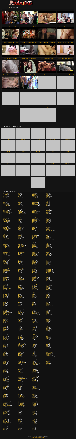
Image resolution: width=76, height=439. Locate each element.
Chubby (4, 364)
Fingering (19, 276)
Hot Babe (19, 368)
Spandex (47, 219)
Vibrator (47, 327)
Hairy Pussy (20, 338)
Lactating (19, 421)
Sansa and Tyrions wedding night (47, 58)
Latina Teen (19, 427)
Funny (19, 302)
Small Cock (48, 206)
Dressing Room (20, 217)
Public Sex (33, 364)
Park (33, 328)
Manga (33, 242)
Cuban (4, 403)
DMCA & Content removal (37, 437)
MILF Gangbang (34, 235)
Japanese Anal (20, 395)
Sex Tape (33, 421)
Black (4, 305)
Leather (19, 428)
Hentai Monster (20, 351)
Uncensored (48, 314)
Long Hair (33, 227)
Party (33, 330)
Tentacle (47, 276)
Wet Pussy (48, 343)
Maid (33, 239)
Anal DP (4, 222)
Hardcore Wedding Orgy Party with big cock (47, 42)
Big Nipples (5, 295)
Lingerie (33, 221)
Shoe (33, 427)
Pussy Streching (34, 377)
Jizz (18, 412)
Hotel (18, 370)
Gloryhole (19, 318)
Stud (47, 245)
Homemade (19, 361)
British (4, 326)
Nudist (33, 297)
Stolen (47, 234)
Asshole (4, 261)
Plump (33, 351)
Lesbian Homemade (35, 204)
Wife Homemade (49, 352)
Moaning (33, 272)
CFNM (4, 343)
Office (33, 305)
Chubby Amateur (6, 365)
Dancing (19, 194)
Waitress (47, 335)
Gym (18, 330)
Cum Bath (5, 407)
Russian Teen (34, 404)
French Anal (20, 296)
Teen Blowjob (48, 269)
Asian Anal (5, 244)
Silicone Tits (48, 196)
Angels (4, 234)
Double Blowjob (20, 212)
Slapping (47, 201)
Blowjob (4, 311)
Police (33, 352)
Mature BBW (34, 255)
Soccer (47, 211)
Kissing (19, 418)
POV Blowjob (34, 322)
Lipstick (33, 222)
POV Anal (33, 321)
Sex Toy (33, 422)
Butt (4, 337)
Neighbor (33, 293)
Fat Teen (19, 262)
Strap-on (47, 238)
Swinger (47, 256)
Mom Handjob (34, 278)
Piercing (33, 344)
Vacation (47, 323)
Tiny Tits (47, 288)
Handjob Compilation (21, 344)
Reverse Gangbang (35, 389)
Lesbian (33, 193)
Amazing (4, 214)
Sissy (47, 197)
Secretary (33, 412)
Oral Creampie (34, 312)
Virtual (47, 331)
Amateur (4, 203)
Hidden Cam (20, 352)
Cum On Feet (5, 420)
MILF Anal (33, 234)
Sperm (47, 222)
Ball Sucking (5, 279)
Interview (19, 386)
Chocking (4, 363)
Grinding (19, 327)
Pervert (33, 338)
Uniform (47, 319)
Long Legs (33, 228)
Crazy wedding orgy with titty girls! (10, 26)
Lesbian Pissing (34, 213)
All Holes (4, 202)
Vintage (47, 328)
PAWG (33, 319)
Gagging (19, 304)
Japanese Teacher (21, 405)
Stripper (47, 243)
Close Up (4, 376)
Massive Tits (34, 246)
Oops (33, 310)
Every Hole (19, 236)
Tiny (47, 286)
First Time (19, 277)
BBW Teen (5, 269)
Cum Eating (5, 411)
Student (47, 246)
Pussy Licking (34, 372)
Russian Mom (34, 403)
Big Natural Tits (5, 294)
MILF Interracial (34, 236)
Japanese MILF (20, 401)
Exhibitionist (20, 239)
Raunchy (33, 379)
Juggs (19, 413)
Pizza (33, 347)
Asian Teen (5, 253)
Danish (19, 195)
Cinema (4, 370)
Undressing (48, 318)
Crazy (4, 397)
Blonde (4, 309)
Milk (32, 268)
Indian (19, 379)
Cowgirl (4, 396)
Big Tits (4, 297)
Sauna (33, 407)
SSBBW (33, 405)
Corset (4, 389)
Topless (47, 298)
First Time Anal (20, 278)
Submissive (48, 247)
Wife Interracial (48, 353)
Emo (18, 230)
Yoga (47, 362)
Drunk (19, 218)
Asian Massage (5, 252)
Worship (47, 360)
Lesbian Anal (34, 194)
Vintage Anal (48, 329)
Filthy (18, 273)
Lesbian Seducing (35, 214)
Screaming (33, 411)
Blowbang (5, 310)
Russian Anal (34, 401)
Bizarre (4, 304)
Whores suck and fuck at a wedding (10, 9)
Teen (47, 267)
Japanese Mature (20, 403)
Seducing (33, 413)
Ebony (19, 222)
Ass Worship (5, 260)
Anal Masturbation (6, 228)
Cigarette (4, 369)
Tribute (47, 303)
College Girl (5, 381)
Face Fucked (20, 248)
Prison (33, 360)
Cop (4, 388)
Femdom (19, 267)
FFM (18, 247)
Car (4, 347)
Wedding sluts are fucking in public (28, 9)
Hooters (19, 364)
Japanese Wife (20, 407)
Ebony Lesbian (20, 227)
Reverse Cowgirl (34, 388)
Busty (4, 331)
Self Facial (33, 414)
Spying (47, 228)
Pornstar (33, 355)
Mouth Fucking (34, 284)
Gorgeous (19, 321)
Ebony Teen (19, 229)
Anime (4, 236)
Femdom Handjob (20, 268)
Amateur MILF (5, 210)
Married (33, 243)
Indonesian (19, 381)
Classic (4, 371)
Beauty (4, 287)
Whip (47, 344)
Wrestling (47, 361)
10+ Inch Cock (5, 193)
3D (3, 195)
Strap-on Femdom (49, 239)
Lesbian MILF (34, 206)
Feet (18, 263)
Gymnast (19, 331)
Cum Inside (5, 415)
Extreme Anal (20, 244)
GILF (18, 303)
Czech (19, 193)
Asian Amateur (5, 243)
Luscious (33, 230)
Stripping (47, 244)
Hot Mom (19, 369)
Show (47, 193)
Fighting (19, 271)
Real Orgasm (34, 381)
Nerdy (33, 294)
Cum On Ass (5, 418)
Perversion (33, 337)
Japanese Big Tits (20, 396)
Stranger (47, 237)
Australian (5, 263)
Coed (4, 380)
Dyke (18, 221)
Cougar (4, 394)
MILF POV (33, 237)
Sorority (47, 218)
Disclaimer (32, 437)
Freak (19, 294)
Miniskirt (33, 269)
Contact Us (43, 437)
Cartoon (4, 348)
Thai (47, 277)
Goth (18, 322)
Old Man (33, 309)
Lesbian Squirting (35, 217)
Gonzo (19, 320)
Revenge (33, 387)
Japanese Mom (20, 404)
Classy (4, 373)
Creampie (5, 398)
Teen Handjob (48, 271)
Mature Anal (34, 254)
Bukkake (4, 329)
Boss (4, 320)
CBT (4, 340)
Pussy (33, 369)
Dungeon (19, 219)
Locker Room (34, 226)
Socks (47, 212)
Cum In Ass (5, 412)
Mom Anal (33, 276)
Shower (47, 194)
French (19, 295)
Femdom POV (20, 269)
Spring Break (48, 226)
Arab (4, 237)
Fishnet (19, 280)
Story (47, 236)
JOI (18, 390)
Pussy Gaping (34, 371)
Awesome (5, 264)
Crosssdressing (5, 402)
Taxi (47, 263)
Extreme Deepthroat (21, 245)
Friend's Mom (20, 297)
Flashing (19, 284)
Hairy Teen (19, 339)
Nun (32, 298)
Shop (33, 428)
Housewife (19, 372)
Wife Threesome (49, 355)
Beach (4, 286)
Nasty (33, 287)
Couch (4, 393)
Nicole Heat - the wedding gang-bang (29, 26)
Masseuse (33, 245)
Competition (5, 385)
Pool (32, 354)
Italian (19, 388)
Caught (4, 353)
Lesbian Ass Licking (35, 195)
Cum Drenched (5, 410)
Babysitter (5, 273)
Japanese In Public (21, 398)
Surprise (47, 248)
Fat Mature (19, 261)
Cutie (4, 429)
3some (4, 197)
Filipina (19, 272)
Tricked (47, 304)
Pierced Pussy (34, 343)
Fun (18, 301)
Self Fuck (33, 415)
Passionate (34, 331)
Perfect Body (34, 336)
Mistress (33, 271)
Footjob (19, 289)
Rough (33, 396)
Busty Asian (5, 334)
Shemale (33, 426)
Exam (19, 238)
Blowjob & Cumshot (6, 312)
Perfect (33, 335)
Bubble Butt (5, 328)
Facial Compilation (21, 252)
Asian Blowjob (5, 246)
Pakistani (33, 323)
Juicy (18, 414)
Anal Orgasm (5, 229)
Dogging (19, 204)
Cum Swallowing (6, 422)
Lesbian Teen (34, 219)
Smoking (47, 209)
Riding (33, 390)
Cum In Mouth (5, 413)
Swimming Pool (48, 254)
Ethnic (19, 234)
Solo (47, 214)
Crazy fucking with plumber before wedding (65, 26)
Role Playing (34, 393)
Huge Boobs (20, 373)
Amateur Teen (5, 211)
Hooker (19, 363)
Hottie (19, 371)
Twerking (47, 310)
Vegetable (47, 326)
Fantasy (19, 255)
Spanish (47, 220)
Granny (19, 326)
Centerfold (5, 356)
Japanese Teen (20, 406)
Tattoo (47, 262)
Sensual (33, 418)
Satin (33, 406)
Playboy (33, 348)
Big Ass (4, 289)
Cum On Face (5, 419)
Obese (33, 304)
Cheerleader (5, 361)
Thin (47, 278)
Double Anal (20, 211)
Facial (19, 251)
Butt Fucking (5, 338)
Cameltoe (4, 344)
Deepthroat (19, 197)
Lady (18, 422)
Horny (19, 365)
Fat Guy (19, 260)
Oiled (33, 306)
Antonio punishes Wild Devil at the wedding (65, 9)
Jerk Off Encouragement (21, 410)
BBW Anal (5, 267)
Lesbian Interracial (35, 205)
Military (33, 267)
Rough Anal (34, 397)
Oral (32, 311)
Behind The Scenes (6, 288)
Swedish (47, 252)
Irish (18, 387)
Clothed (4, 377)
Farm (18, 256)
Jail (18, 393)
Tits (46, 293)
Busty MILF (5, 335)
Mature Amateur (34, 253)
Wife (47, 346)
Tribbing (47, 302)
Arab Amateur (5, 238)
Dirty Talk (19, 201)
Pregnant (33, 356)
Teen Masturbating (49, 272)
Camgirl (4, 345)
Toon (47, 297)
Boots (4, 318)
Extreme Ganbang (21, 246)
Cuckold (4, 404)
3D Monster (5, 196)
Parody (33, 329)
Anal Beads (5, 218)
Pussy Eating (34, 370)
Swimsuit (47, 255)
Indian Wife (19, 380)
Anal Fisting (5, 226)
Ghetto (19, 310)
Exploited (19, 242)
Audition (4, 262)
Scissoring (33, 410)
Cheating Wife (5, 360)
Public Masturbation (35, 363)
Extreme (19, 243)
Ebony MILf (19, 228)
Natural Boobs (34, 288)
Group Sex (19, 329)
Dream (19, 214)
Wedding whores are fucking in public (47, 74)
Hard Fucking (20, 346)
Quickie (33, 378)
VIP (46, 322)
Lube (33, 229)
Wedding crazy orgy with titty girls (47, 107)
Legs (18, 429)
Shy (47, 195)
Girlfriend (19, 314)
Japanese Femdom (21, 397)
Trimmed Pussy (48, 305)
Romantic (33, 395)
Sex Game (33, 419)
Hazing (19, 348)
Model (33, 273)
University (47, 320)
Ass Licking (5, 256)
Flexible (19, 285)
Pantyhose (33, 327)
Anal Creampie (5, 221)
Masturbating (34, 247)
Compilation (5, 386)
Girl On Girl (19, 313)
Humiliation (19, 376)
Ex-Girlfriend (20, 237)
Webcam (47, 338)
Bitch (4, 303)
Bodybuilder (5, 314)
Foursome (19, 293)
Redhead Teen (34, 385)
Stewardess (48, 231)
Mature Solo (34, 260)
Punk (33, 368)
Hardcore (19, 347)
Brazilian (4, 323)
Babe (4, 272)
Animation (5, 235)
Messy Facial (34, 262)
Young (47, 364)
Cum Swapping (5, 423)
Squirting (47, 229)
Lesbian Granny (34, 203)
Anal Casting (5, 219)
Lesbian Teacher (34, 218)
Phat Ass (33, 340)
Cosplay (4, 390)
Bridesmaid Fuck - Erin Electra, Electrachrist (29, 42)
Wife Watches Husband (50, 356)
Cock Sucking (5, 379)
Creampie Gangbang (6, 401)
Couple (4, 395)
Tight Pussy (48, 285)
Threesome (48, 280)
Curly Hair (5, 428)
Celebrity (4, 354)
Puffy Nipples (34, 365)
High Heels (19, 353)
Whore (47, 345)
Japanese (19, 394)
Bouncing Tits (5, 321)
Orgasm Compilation (35, 314)
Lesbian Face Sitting (35, 201)
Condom (4, 387)
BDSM (4, 271)
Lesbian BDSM (34, 197)
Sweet (47, 253)
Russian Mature (34, 402)
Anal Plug (4, 230)
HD (18, 334)
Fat (18, 259)
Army (4, 239)
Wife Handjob (48, 351)
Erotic (19, 231)
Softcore (47, 213)
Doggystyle (19, 205)
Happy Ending (20, 345)
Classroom (5, 372)
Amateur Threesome (6, 212)
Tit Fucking (48, 289)
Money (33, 280)
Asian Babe (5, 245)
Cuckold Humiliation (6, 405)
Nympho (33, 303)
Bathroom (5, 285)
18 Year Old (5, 194)
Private (33, 361)
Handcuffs (19, 340)
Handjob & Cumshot (21, 343)
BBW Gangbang (6, 268)
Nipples (33, 295)
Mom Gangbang (34, 277)
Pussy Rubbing (34, 376)
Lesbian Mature (34, 209)
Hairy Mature (20, 337)
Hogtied (19, 356)
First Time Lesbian (21, 279)
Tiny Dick (47, 287)
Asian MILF (5, 251)
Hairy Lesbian (20, 336)
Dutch (19, 220)
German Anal (20, 309)
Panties (33, 326)
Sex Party (33, 420)
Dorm (18, 210)
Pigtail (33, 345)
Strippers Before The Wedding (65, 90)
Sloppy (47, 203)
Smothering (48, 210)
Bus (4, 330)
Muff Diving (34, 286)
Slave (47, 202)
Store (47, 235)
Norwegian (33, 296)
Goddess (19, 319)
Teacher (47, 264)
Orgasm (33, 313)
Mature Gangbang (35, 256)
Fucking (19, 298)
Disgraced (19, 202)
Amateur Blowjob (6, 205)
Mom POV (33, 279)
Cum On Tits (5, 421)
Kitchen (19, 419)
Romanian (33, 394)
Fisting (19, 281)
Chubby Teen (5, 368)
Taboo (47, 259)
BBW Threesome (6, 270)
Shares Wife (34, 423)
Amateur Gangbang (6, 206)
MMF (33, 238)
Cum (4, 406)
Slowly (47, 204)
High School (20, 354)
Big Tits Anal (5, 298)
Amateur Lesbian (6, 209)
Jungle (19, 415)
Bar (4, 281)
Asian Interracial (6, 248)
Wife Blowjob (48, 348)
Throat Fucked (48, 281)
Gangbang (19, 306)
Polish (33, 353)
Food (18, 286)
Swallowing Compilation (50, 251)
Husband (19, 377)
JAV (18, 389)
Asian (4, 242)
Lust (32, 231)
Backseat (4, 276)
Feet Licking (20, 264)
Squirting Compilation (49, 230)
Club (4, 378)
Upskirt (47, 321)
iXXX (10, 7)
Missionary (33, 270)
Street (47, 242)
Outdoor (33, 318)
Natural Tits (34, 289)
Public (33, 362)
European (19, 235)
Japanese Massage (21, 402)
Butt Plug (4, 339)
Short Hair (33, 429)
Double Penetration (21, 213)
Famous (19, 254)
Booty (4, 319)
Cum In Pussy (5, 414)
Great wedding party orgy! (29, 90)
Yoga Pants (48, 363)
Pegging (33, 334)
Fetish (19, 270)
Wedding (47, 339)
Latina (19, 426)
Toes (47, 294)
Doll (18, 206)
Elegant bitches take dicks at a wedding (29, 74)
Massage (33, 244)
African (4, 201)
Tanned (47, 261)
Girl (18, 311)
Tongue (47, 296)
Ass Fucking (5, 255)
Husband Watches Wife (21, 378)
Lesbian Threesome (35, 220)
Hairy (18, 335)
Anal (4, 217)
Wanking (47, 336)
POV (33, 320)
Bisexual (4, 302)
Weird (47, 340)
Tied (47, 284)
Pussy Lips (34, 373)
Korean (19, 420)
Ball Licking (5, 278)
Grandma (19, 323)
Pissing (33, 346)
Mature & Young (34, 252)
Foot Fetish (19, 287)
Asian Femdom (5, 247)
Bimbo (4, 301)
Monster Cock (34, 281)
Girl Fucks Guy (20, 312)
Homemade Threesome (21, 362)
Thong (47, 279)
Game (19, 305)
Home (19, 360)
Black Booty (5, 306)
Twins (47, 311)
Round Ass (34, 398)
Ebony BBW (20, 226)
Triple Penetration (49, 306)
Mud (32, 285)
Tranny (47, 301)
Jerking (19, 411)
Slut (47, 205)
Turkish (47, 309)
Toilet (47, 295)
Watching (47, 337)
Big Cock (4, 293)
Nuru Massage (34, 301)
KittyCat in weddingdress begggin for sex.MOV (65, 74)
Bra (4, 322)
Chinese (4, 362)
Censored (5, 355)
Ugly (47, 312)
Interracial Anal (20, 385)
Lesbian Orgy (34, 212)
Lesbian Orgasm (34, 211)
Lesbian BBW (34, 196)
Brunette (4, 327)
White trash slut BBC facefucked (47, 26)
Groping (19, 328)
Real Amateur (34, 380)
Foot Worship (20, 288)
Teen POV (48, 273)
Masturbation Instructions (36, 248)
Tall (46, 260)
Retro (33, 386)
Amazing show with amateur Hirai (10, 58)
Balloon (4, 280)
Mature (33, 251)
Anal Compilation (6, 220)
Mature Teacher (34, 261)
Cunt (4, 427)
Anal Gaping (5, 227)
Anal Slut (4, 231)
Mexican (33, 263)
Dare (18, 196)
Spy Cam (47, 227)
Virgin (47, 330)
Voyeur (47, 334)
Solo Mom (48, 217)
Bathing (4, 284)
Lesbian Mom (34, 210)
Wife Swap (48, 354)
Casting (4, 351)
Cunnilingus (5, 426)
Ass (4, 254)
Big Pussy (5, 296)
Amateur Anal (5, 204)
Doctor (19, 203)
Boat (4, 313)
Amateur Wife (5, 213)
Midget (33, 264)
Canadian (4, 346)
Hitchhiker (19, 355)
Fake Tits (19, 253)
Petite (33, 339)
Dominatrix (19, 209)
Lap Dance (19, 423)
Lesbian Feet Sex (35, 202)
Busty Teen (5, 336)
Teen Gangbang (48, 270)
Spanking (47, 221)
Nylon (33, 302)
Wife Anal (47, 347)
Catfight (4, 352)
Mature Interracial (35, 259)
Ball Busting (5, 277)
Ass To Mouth (5, 259)
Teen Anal (47, 268)
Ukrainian (47, 313)
